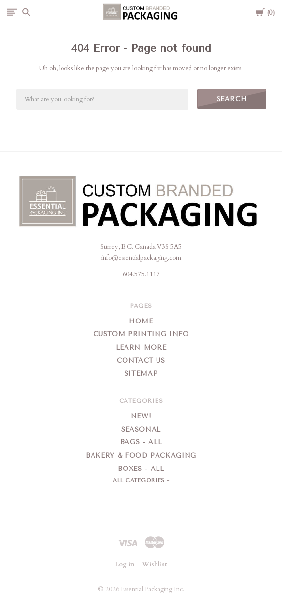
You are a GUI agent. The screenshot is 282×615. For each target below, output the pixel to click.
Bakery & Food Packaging (141, 455)
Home (141, 321)
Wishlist (154, 564)
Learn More (141, 347)
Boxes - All (141, 468)
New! (141, 416)
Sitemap (141, 373)
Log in (124, 564)
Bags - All (141, 442)
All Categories (140, 480)
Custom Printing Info (141, 334)
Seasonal (141, 429)
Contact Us (141, 360)
